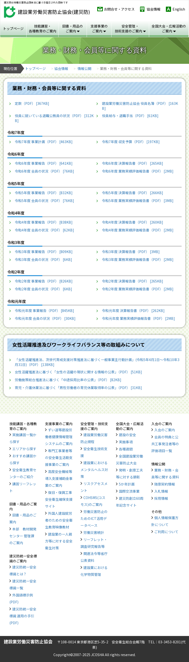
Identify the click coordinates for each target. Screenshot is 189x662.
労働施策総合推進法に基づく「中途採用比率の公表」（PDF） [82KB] (68, 379)
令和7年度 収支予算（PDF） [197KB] (131, 141)
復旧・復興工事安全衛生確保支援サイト (59, 499)
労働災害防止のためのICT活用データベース (94, 518)
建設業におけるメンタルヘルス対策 (94, 469)
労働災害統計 (93, 532)
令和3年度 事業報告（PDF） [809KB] (44, 251)
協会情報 (153, 9)
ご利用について (166, 531)
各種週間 (126, 448)
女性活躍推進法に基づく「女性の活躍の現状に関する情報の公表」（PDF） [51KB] (78, 371)
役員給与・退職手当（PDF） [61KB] (130, 115)
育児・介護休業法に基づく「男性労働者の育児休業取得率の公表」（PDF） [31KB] (78, 387)
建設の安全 (127, 434)
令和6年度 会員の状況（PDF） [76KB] (44, 171)
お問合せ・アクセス (119, 9)
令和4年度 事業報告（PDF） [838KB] (44, 222)
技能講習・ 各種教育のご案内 (42, 28)
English (179, 9)
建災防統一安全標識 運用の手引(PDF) (22, 616)
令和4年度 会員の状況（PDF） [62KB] (44, 230)
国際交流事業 (129, 491)
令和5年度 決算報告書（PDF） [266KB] (132, 192)
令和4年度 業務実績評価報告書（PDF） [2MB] (137, 230)
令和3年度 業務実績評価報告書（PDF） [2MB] (137, 259)
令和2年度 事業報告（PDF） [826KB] (44, 281)
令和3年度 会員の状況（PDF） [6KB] (43, 259)
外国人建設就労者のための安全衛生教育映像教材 (59, 520)
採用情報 (161, 498)
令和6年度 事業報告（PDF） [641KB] (44, 163)
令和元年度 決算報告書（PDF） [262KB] (133, 310)
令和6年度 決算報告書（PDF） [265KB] (132, 163)
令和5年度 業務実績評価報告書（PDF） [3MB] (137, 200)
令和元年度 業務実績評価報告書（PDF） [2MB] (138, 318)
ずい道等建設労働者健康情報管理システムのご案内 (59, 436)
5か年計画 (127, 484)
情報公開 (84, 68)
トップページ (13, 28)
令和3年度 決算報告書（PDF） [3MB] (131, 251)
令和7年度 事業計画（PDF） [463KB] (44, 141)
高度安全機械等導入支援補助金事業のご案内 (59, 478)
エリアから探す (24, 448)
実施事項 (126, 441)
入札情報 (161, 491)
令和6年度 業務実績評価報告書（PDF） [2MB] (137, 171)
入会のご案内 (164, 429)
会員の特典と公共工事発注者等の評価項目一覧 (165, 443)
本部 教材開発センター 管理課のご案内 (22, 536)
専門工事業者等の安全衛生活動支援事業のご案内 (59, 457)
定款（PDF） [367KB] (32, 103)
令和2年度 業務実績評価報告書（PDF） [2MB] (137, 288)
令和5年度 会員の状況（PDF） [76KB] (44, 200)
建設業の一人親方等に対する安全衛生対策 (59, 541)
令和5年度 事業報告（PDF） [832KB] (44, 192)
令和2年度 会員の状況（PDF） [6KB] (43, 288)
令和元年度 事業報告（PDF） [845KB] (44, 310)
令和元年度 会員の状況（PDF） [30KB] (45, 318)
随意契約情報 (164, 484)
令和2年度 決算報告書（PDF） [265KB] (132, 281)
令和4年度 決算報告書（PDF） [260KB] (132, 222)
